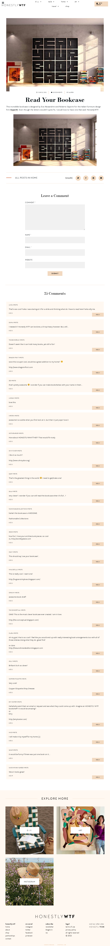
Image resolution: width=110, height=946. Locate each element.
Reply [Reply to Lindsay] (98, 408)
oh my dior (13, 451)
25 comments (56, 92)
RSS (47, 933)
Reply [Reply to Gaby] (98, 483)
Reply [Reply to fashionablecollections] (98, 524)
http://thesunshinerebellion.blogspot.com (26, 648)
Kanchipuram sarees (16, 768)
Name (28, 235)
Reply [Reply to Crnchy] (98, 602)
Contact (8, 939)
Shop (67, 6)
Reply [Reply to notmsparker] (98, 443)
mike (10, 732)
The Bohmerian (14, 340)
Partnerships (10, 936)
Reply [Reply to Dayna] (98, 332)
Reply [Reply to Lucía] (98, 314)
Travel (55, 6)
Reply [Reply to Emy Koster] (98, 724)
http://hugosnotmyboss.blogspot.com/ (24, 579)
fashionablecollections (18, 509)
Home (7, 927)
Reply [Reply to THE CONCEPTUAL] (98, 625)
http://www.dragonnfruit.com (21, 367)
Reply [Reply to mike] (98, 742)
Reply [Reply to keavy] (98, 562)
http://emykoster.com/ (18, 719)
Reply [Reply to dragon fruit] (98, 373)
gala (10, 491)
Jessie (11, 532)
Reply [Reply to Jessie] (98, 544)
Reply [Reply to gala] (98, 501)
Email (28, 247)
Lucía (11, 305)
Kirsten (11, 416)
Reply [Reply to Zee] (98, 390)
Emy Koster (13, 702)
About (7, 930)
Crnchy (11, 593)
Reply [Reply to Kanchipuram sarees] (98, 777)
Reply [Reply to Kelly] (98, 671)
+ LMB (64, 944)
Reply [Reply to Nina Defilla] (98, 585)
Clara (11, 633)
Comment (30, 202)
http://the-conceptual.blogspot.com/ (24, 619)
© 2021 (69, 936)
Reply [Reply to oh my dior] (98, 466)
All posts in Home (26, 177)
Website (29, 260)
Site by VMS (60, 944)
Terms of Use (70, 927)
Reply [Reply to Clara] (98, 653)
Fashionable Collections (18, 518)
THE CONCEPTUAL (14, 610)
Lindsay (11, 398)
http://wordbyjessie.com (21, 538)
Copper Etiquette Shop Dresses (22, 688)
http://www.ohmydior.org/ (19, 460)
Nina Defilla (13, 569)
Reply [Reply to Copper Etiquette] (98, 694)
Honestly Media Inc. (49, 944)
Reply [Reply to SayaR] (98, 760)
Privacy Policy (71, 930)
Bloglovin (49, 930)
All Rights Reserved (72, 933)
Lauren (71, 92)
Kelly (11, 661)
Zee (10, 380)
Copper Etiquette (15, 679)
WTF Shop (99, 4)
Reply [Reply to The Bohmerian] (98, 350)
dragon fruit (14, 357)
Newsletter (50, 927)
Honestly (97, 927)
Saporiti (14, 109)
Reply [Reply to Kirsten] (98, 425)
